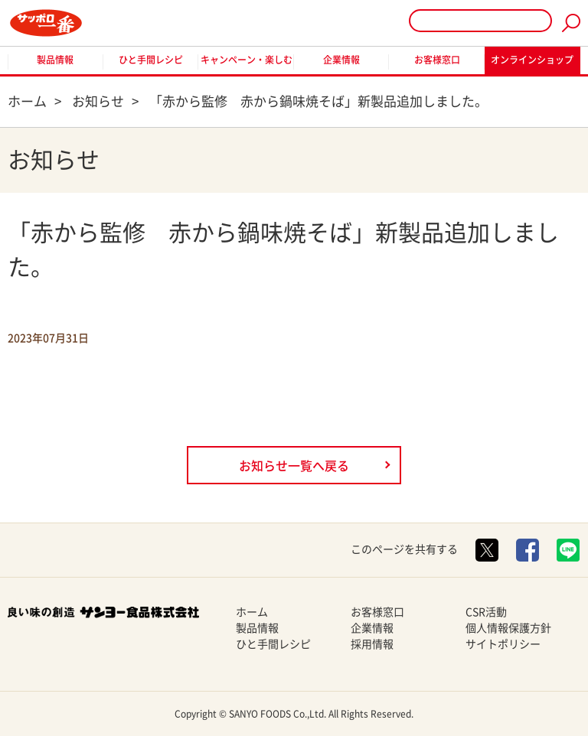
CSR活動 (486, 612)
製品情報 (55, 59)
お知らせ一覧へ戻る (294, 466)
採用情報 (372, 644)
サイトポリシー (503, 644)
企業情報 (341, 59)
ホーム (252, 612)
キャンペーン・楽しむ (246, 59)
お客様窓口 (437, 59)
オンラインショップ (532, 59)
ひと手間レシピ (151, 59)
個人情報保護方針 (508, 628)
